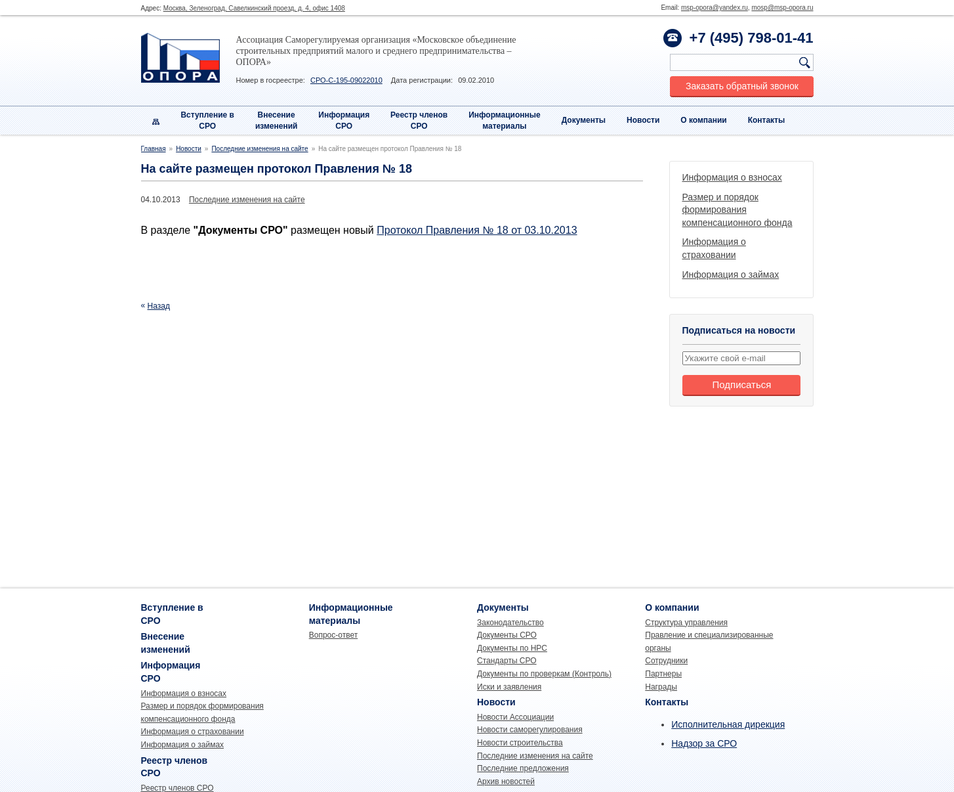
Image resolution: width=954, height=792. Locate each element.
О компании (703, 120)
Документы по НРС (512, 648)
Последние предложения (523, 768)
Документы (584, 120)
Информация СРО (343, 120)
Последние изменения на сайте (259, 148)
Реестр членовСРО (418, 120)
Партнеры (663, 673)
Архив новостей (506, 781)
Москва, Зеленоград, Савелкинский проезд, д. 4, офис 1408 (254, 8)
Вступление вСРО (207, 120)
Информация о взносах (732, 177)
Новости (643, 120)
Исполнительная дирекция (728, 724)
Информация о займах (730, 274)
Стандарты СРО (507, 660)
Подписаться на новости (739, 330)
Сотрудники (666, 660)
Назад (159, 306)
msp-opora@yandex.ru (714, 7)
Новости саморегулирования (530, 729)
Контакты (766, 120)
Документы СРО (507, 635)
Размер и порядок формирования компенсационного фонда (737, 210)
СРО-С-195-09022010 (346, 80)
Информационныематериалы (504, 120)
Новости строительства (520, 742)
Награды (661, 687)
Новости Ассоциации (515, 717)
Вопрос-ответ (333, 635)
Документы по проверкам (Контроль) (544, 673)
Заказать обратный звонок (742, 86)
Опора (180, 58)
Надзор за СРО (704, 743)
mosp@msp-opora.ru (782, 7)
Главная (153, 148)
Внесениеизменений (276, 120)
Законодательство (510, 622)
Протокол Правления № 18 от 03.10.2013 (477, 230)
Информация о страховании (192, 731)
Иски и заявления (509, 687)
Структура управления (686, 622)
